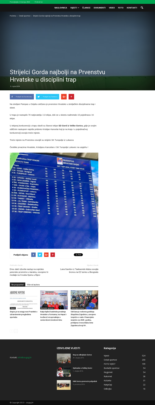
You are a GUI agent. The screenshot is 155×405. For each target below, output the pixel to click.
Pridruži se (39, 2)
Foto (120, 7)
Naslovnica (60, 7)
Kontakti (132, 7)
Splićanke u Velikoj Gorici (82, 368)
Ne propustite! (17, 285)
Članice (86, 7)
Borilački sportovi (47, 308)
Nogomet (108, 372)
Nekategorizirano (77, 308)
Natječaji (108, 384)
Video (112, 7)
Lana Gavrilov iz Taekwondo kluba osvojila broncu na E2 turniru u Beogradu (79, 270)
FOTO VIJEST (109, 364)
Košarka (107, 380)
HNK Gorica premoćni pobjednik (85, 381)
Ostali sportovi (110, 359)
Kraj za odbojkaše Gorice (82, 355)
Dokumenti (100, 7)
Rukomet (108, 376)
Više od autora (33, 285)
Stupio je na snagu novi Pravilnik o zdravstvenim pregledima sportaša (23, 314)
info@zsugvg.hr (25, 357)
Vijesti (74, 7)
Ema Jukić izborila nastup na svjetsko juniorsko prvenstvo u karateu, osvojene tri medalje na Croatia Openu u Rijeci (29, 272)
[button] (142, 7)
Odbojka (107, 388)
